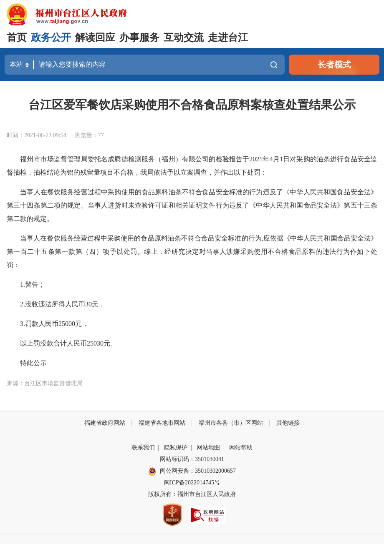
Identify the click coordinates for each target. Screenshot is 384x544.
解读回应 (95, 37)
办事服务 (139, 37)
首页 (17, 37)
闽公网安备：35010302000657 (198, 471)
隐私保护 (175, 447)
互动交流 (184, 37)
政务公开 (51, 37)
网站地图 (208, 447)
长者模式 (334, 64)
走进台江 (228, 37)
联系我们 (143, 447)
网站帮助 (241, 447)
